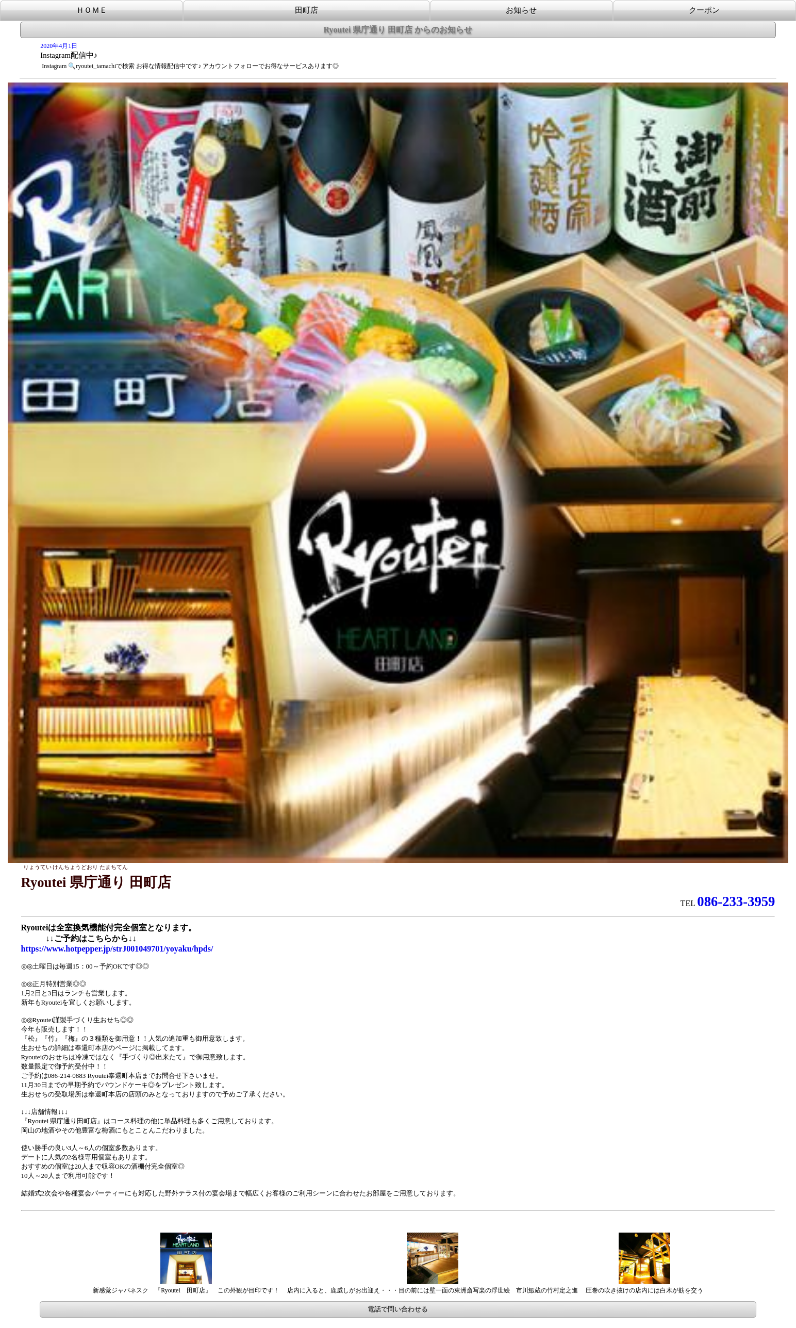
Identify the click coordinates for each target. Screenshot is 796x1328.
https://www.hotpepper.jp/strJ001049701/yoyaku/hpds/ (117, 948)
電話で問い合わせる (398, 1309)
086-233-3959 (736, 901)
